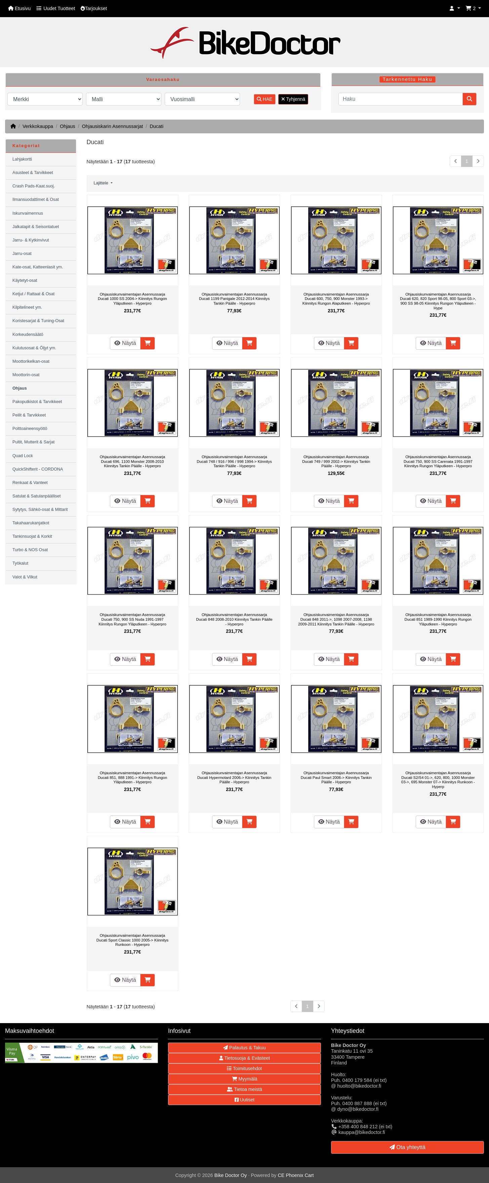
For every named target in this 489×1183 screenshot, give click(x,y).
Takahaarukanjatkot (30, 523)
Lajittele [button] (102, 183)
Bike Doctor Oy (230, 1175)
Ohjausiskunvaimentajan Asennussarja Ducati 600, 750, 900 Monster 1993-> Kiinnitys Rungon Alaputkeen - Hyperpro (336, 298)
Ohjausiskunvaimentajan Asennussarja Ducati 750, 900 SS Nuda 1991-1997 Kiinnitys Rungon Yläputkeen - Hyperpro (132, 619)
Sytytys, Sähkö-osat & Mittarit (40, 509)
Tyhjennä (293, 99)
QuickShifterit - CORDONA (37, 469)
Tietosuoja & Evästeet (244, 1058)
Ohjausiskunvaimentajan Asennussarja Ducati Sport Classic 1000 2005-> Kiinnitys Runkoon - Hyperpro (132, 940)
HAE (265, 99)
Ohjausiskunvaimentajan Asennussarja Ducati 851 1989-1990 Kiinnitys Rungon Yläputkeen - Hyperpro (438, 619)
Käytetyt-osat (24, 280)
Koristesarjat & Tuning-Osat (38, 320)
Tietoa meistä (244, 1089)
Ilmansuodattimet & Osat (35, 199)
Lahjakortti (22, 159)
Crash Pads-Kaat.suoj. (33, 186)
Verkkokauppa (38, 126)
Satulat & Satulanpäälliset (36, 496)
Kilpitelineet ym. (27, 307)
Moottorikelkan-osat (30, 361)
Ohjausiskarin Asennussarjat (112, 126)
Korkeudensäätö (27, 334)
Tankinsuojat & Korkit (32, 536)
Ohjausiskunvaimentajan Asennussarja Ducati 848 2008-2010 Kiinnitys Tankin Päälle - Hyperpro (234, 619)
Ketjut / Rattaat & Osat (33, 294)
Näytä (125, 343)
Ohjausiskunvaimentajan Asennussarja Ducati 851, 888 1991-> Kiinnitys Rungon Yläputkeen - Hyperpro (132, 777)
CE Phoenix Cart (296, 1175)
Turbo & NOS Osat (30, 549)
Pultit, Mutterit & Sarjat (33, 442)
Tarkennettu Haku (408, 79)
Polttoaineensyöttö (29, 428)
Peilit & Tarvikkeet (29, 415)
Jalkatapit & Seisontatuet (35, 226)
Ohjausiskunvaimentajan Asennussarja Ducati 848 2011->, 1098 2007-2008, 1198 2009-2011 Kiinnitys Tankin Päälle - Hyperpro (336, 619)
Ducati (156, 126)
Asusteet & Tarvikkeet (32, 172)
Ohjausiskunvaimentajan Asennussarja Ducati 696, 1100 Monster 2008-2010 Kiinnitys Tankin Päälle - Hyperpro (132, 461)
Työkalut (20, 563)
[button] (454, 8)
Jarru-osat (22, 253)
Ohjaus (67, 126)
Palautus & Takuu (244, 1047)
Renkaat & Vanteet (30, 482)
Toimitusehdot (244, 1068)
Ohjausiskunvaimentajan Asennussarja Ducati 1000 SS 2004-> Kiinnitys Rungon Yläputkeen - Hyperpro (132, 298)
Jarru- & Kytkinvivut (30, 240)
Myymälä (244, 1079)
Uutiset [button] (244, 1099)
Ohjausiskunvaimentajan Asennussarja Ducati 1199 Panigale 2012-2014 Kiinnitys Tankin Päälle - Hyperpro (234, 298)
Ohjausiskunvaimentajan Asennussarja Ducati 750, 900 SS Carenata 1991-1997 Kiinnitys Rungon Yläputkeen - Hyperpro (438, 461)
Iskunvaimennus (27, 213)
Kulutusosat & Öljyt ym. (34, 348)
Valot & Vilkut (24, 577)
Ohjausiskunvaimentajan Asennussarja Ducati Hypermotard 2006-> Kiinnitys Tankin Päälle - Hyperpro (234, 777)
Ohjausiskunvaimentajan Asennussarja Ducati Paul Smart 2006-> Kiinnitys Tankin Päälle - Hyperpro (336, 777)
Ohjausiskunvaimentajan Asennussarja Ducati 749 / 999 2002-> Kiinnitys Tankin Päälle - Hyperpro (336, 461)
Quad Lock (22, 455)
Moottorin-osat (26, 375)
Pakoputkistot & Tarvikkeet (37, 401)
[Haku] (400, 99)
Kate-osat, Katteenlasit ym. (37, 267)
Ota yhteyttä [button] (407, 1147)
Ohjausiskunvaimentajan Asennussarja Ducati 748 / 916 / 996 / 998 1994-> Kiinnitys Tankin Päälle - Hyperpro (234, 461)
